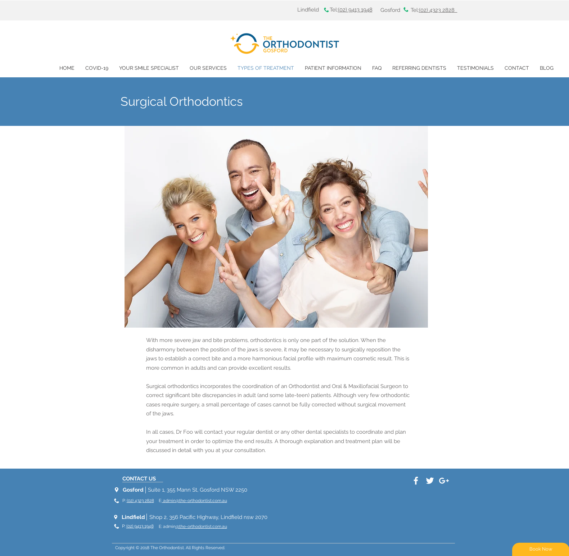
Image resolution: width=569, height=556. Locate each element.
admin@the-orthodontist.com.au (194, 500)
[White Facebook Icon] (416, 480)
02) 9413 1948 (355, 9)
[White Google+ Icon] (444, 480)
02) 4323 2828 (438, 10)
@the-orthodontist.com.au (201, 526)
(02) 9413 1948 (140, 526)
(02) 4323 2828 (140, 500)
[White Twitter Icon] (430, 480)
